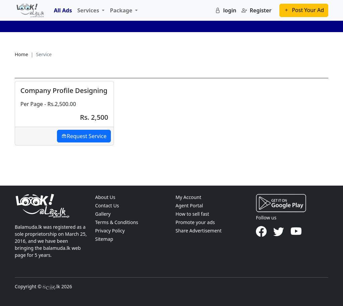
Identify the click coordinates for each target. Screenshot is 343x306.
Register (256, 10)
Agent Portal (189, 205)
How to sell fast (192, 214)
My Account (188, 197)
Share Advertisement (199, 230)
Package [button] (122, 10)
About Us (105, 197)
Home (21, 54)
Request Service (84, 136)
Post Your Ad (304, 10)
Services (88, 10)
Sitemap (104, 239)
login (225, 10)
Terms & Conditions (116, 222)
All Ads (63, 10)
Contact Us (107, 205)
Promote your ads (195, 222)
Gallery (103, 214)
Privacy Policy (110, 230)
